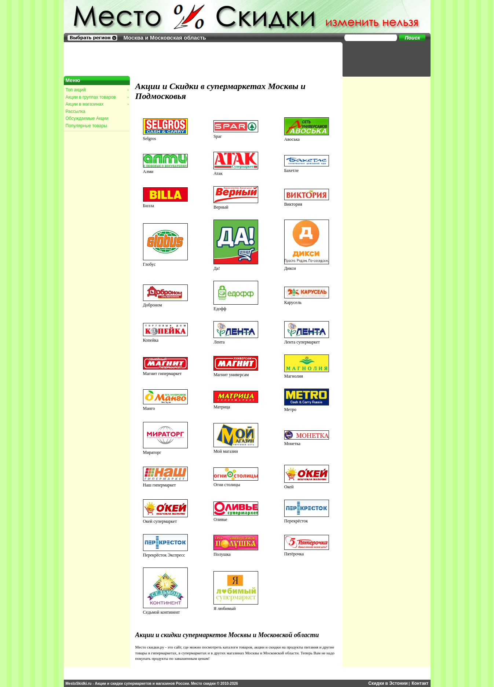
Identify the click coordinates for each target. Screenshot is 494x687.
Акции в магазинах (97, 104)
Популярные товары (86, 125)
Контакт (419, 683)
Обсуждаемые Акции (87, 118)
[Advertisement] (383, 58)
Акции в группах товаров (97, 97)
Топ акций (97, 89)
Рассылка (75, 111)
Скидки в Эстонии (387, 683)
